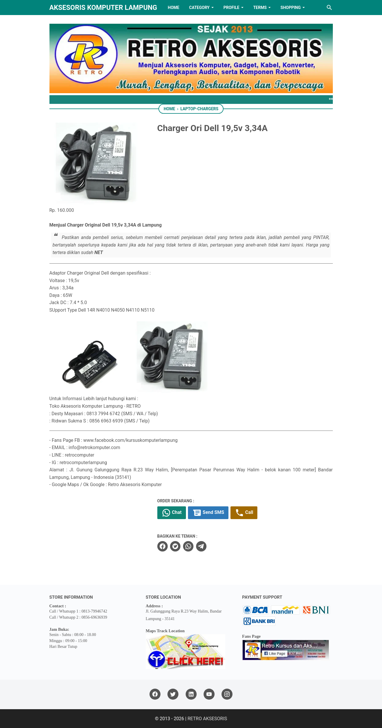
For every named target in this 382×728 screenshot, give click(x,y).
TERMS (260, 7)
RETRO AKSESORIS (207, 718)
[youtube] (209, 694)
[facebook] (162, 546)
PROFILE (231, 7)
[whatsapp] (188, 546)
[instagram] (227, 694)
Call (244, 512)
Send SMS (208, 512)
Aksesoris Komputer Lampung (103, 7)
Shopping (290, 7)
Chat (172, 512)
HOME (173, 7)
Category (199, 7)
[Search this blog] (329, 7)
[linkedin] (191, 694)
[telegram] (201, 546)
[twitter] (175, 546)
